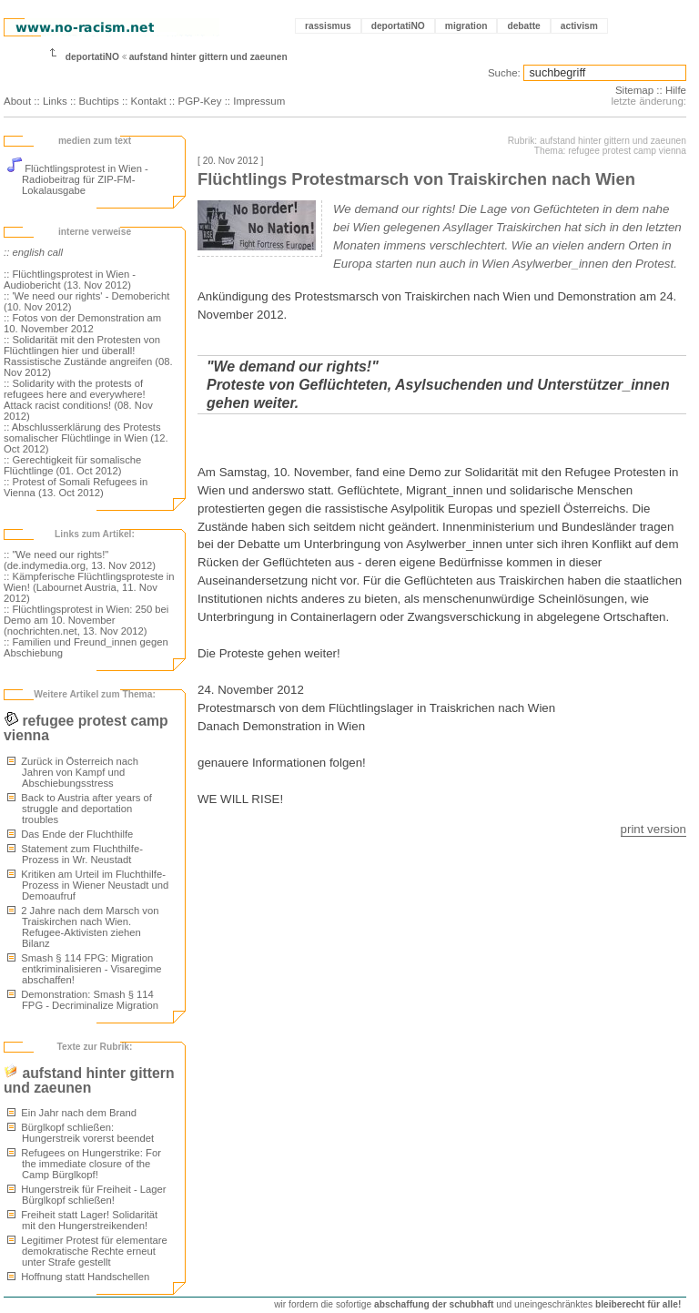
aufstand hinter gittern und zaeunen (208, 57)
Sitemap (634, 90)
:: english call (33, 252)
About (17, 101)
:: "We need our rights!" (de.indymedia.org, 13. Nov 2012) (80, 560)
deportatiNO (398, 26)
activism (579, 26)
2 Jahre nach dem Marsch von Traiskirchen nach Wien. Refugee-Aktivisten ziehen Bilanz (82, 927)
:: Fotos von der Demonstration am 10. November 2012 (82, 323)
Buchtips (99, 101)
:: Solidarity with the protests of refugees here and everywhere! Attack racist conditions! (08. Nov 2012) (78, 400)
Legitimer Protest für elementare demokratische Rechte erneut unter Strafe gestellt (87, 1251)
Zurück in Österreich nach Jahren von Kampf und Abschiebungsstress (72, 772)
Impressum (259, 101)
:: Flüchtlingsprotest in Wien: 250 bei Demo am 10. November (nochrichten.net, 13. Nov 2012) (86, 620)
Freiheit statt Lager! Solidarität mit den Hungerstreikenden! (82, 1220)
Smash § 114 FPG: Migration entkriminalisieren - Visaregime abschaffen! (84, 968)
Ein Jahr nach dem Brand (72, 1112)
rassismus (328, 26)
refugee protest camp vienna (86, 728)
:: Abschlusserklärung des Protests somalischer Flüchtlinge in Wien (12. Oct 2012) (86, 438)
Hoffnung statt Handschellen (78, 1276)
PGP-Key (199, 101)
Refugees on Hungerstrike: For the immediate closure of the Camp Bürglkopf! (84, 1163)
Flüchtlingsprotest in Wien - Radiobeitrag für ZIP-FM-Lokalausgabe (77, 179)
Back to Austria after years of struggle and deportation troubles (79, 808)
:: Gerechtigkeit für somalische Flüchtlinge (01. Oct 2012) (72, 465)
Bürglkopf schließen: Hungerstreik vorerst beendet (80, 1133)
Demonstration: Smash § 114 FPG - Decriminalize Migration (82, 1000)
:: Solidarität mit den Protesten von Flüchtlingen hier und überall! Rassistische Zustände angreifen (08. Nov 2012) (88, 356)
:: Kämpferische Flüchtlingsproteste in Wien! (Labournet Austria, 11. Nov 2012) (89, 587)
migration (466, 26)
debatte (523, 26)
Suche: (504, 72)
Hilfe (675, 90)
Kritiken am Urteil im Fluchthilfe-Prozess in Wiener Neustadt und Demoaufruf (87, 885)
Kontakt (149, 101)
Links (55, 101)
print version (653, 829)
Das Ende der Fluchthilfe (70, 834)
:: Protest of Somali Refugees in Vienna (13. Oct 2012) (75, 487)
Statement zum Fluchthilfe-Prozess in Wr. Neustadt (75, 854)
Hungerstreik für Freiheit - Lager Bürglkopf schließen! (87, 1195)
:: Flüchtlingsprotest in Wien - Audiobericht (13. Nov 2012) (70, 279)
